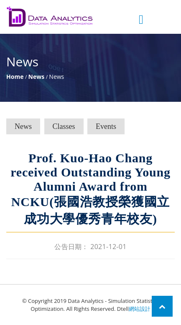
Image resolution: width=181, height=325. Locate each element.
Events (106, 126)
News (36, 77)
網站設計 (139, 308)
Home (14, 77)
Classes (64, 126)
